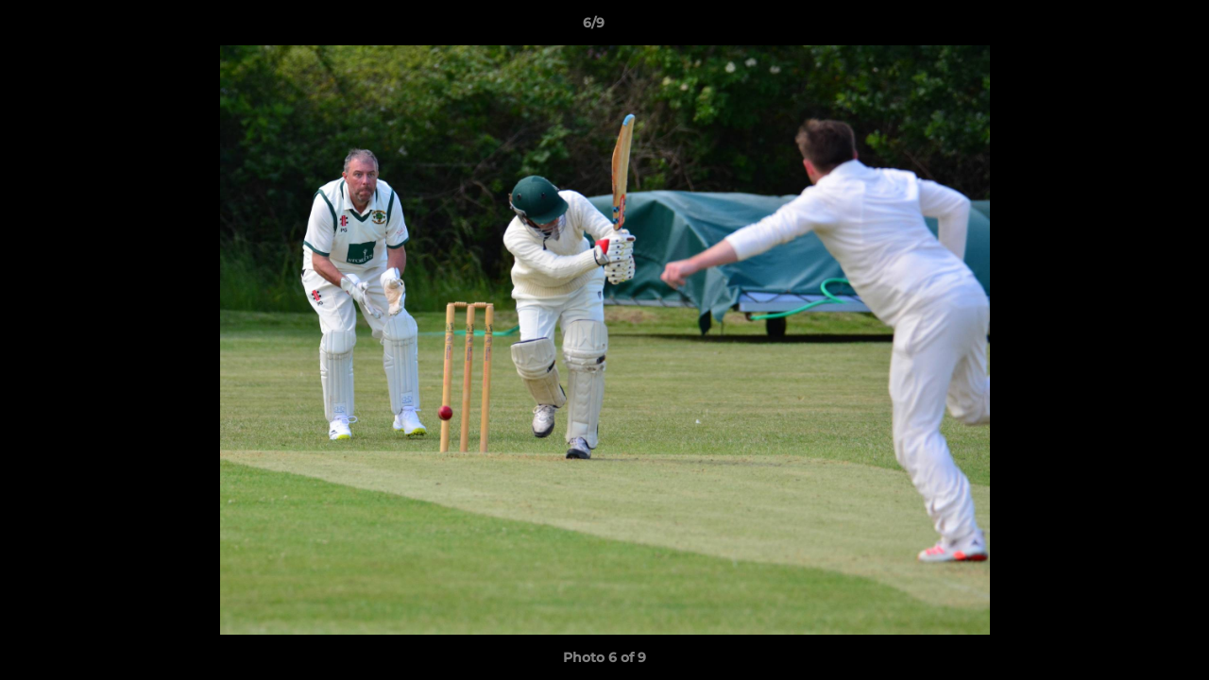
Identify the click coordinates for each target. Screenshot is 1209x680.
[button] (1129, 27)
